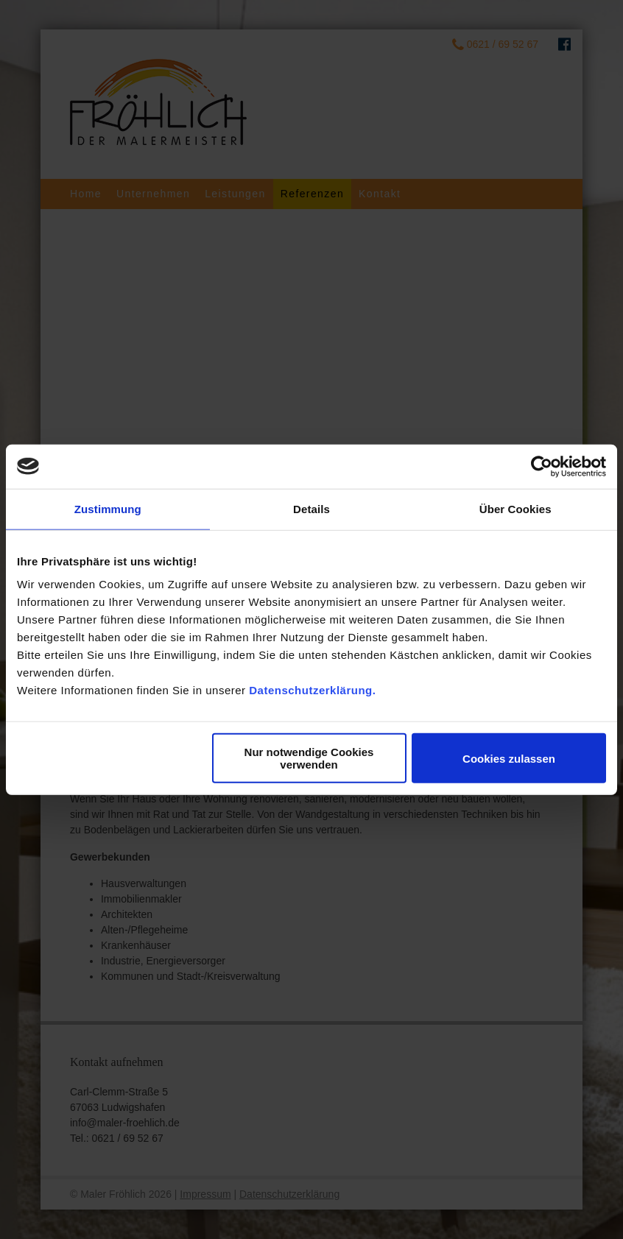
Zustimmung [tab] (107, 508)
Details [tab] (311, 508)
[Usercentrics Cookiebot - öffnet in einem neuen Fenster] (541, 466)
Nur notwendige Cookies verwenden (309, 758)
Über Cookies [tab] (515, 508)
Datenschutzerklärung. (312, 690)
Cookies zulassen (508, 758)
